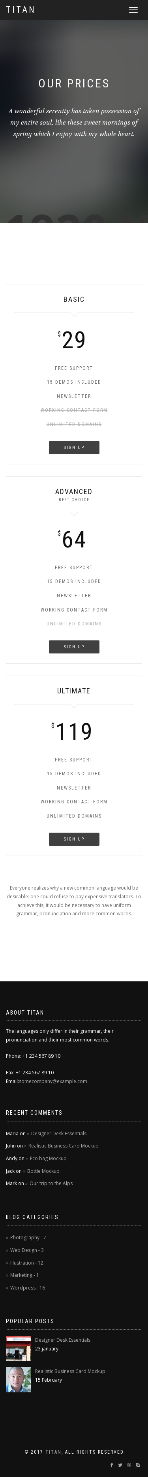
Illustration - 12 (26, 1262)
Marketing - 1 (24, 1275)
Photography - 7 (28, 1237)
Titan (21, 10)
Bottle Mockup (43, 1171)
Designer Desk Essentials (58, 1133)
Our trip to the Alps (51, 1183)
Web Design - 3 (27, 1250)
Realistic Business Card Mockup (63, 1145)
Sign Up (74, 447)
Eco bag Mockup (48, 1158)
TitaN (53, 1452)
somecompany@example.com (53, 1081)
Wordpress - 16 (27, 1287)
